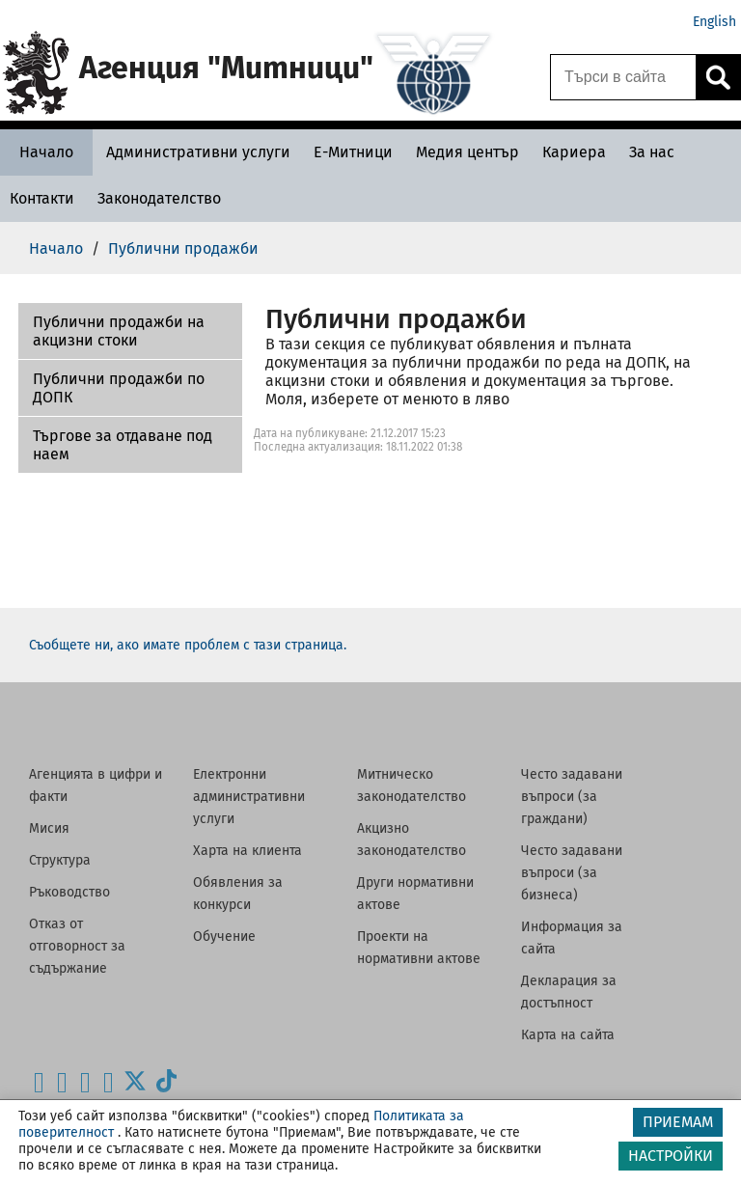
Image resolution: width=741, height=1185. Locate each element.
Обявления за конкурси (238, 893)
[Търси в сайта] (623, 77)
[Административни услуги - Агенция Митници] (198, 152)
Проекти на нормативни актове (418, 947)
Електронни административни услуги (249, 796)
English (714, 22)
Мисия (49, 828)
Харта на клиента (247, 850)
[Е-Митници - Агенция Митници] (353, 152)
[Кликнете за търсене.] (718, 77)
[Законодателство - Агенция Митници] (159, 198)
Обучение (224, 936)
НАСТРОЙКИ (670, 1155)
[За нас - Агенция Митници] (651, 152)
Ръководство (69, 892)
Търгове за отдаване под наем (122, 445)
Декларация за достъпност (569, 992)
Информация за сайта (571, 938)
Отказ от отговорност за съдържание (77, 946)
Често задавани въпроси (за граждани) (571, 796)
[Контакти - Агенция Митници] (42, 198)
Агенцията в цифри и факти (95, 785)
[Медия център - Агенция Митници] (467, 152)
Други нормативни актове (415, 893)
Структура (60, 860)
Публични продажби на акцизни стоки (119, 331)
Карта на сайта (568, 1035)
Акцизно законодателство (411, 839)
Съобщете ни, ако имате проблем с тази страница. (187, 645)
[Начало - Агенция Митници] (46, 152)
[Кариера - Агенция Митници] (574, 152)
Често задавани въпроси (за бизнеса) (571, 872)
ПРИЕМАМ (678, 1122)
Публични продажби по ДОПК (119, 388)
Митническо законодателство (411, 785)
